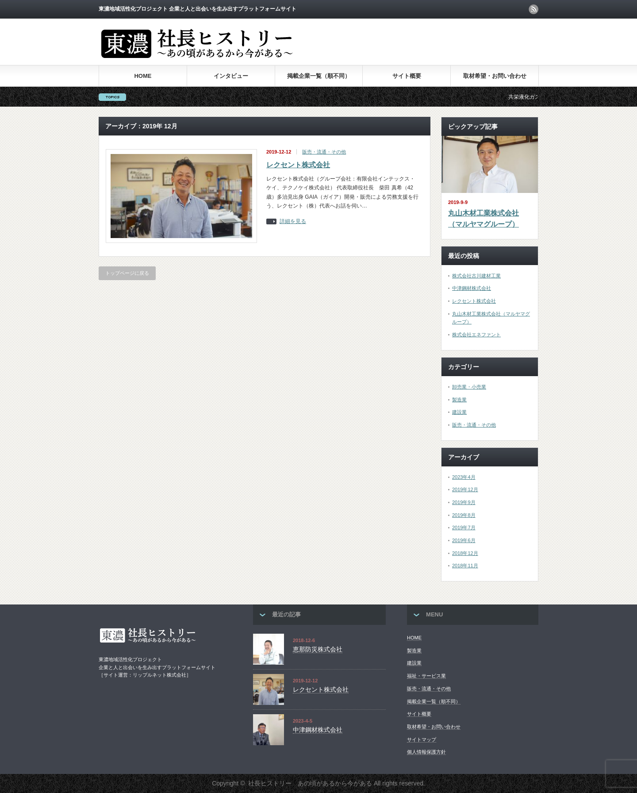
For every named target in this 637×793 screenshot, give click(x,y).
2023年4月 (464, 477)
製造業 (459, 399)
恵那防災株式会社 (317, 649)
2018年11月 (465, 565)
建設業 (459, 412)
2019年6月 (464, 540)
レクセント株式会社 (298, 165)
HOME (142, 76)
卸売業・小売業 (469, 386)
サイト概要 (406, 76)
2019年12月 (465, 489)
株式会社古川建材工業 (476, 275)
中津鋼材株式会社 (471, 288)
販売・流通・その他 (324, 151)
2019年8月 (464, 515)
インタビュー (231, 76)
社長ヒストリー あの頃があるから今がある (310, 783)
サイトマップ (421, 739)
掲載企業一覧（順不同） (318, 76)
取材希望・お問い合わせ (494, 76)
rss (533, 9)
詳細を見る (293, 221)
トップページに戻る (127, 273)
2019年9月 (464, 502)
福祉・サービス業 (426, 675)
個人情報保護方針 (426, 752)
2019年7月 (464, 527)
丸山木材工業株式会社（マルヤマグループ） (483, 218)
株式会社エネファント (476, 334)
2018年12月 (465, 553)
